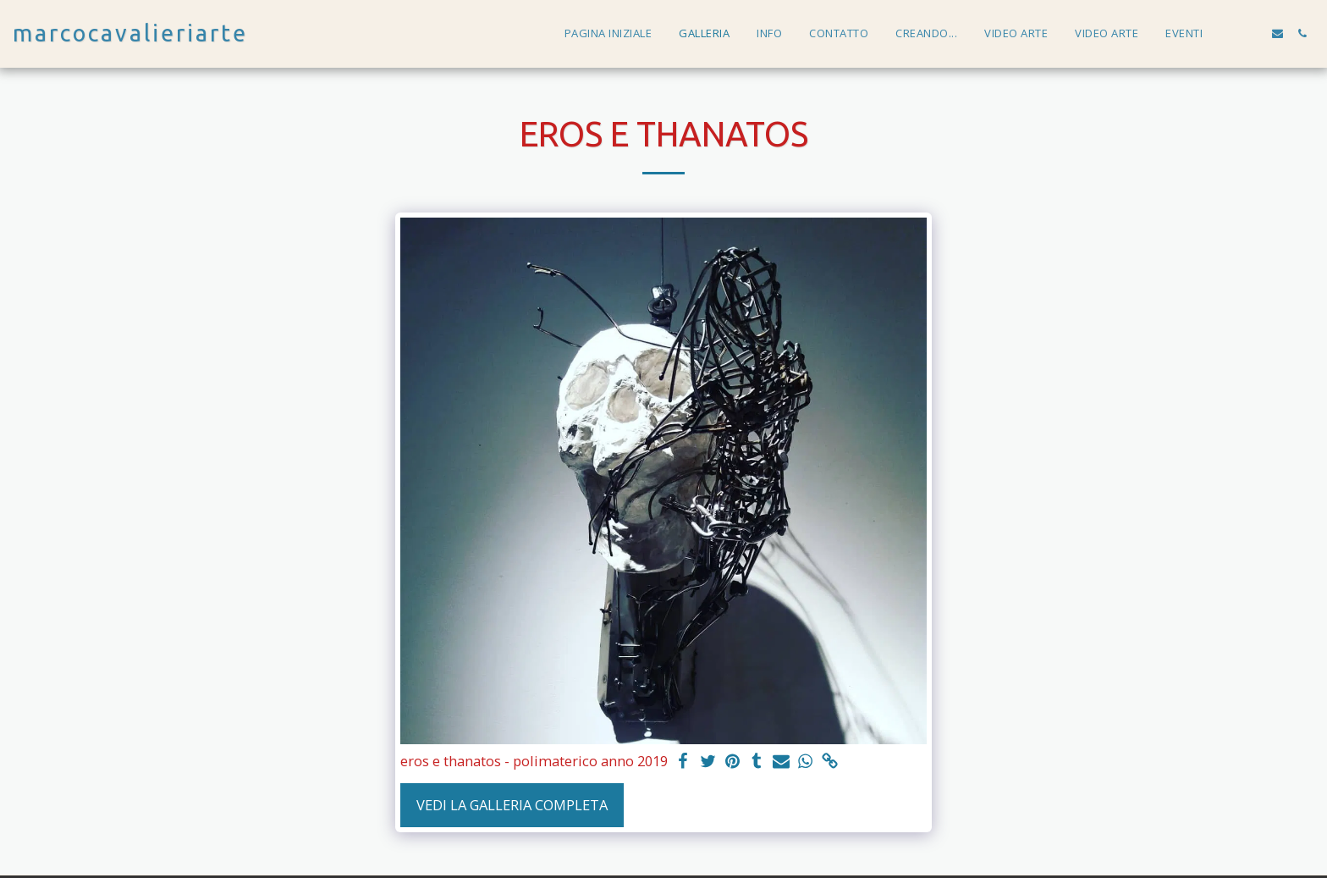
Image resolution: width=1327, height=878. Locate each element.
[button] (1228, 33)
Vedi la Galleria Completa (512, 804)
